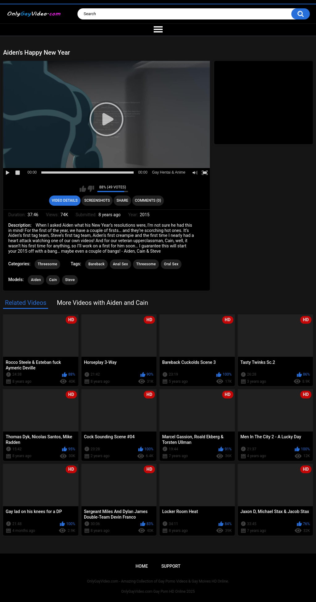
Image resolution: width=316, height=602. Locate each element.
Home (141, 566)
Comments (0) (148, 200)
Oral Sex (171, 264)
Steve (70, 280)
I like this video (83, 189)
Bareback (96, 264)
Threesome (47, 264)
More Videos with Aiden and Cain (102, 302)
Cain (53, 280)
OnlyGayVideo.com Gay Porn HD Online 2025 (158, 591)
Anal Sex (120, 264)
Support (171, 566)
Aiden (36, 280)
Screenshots (97, 200)
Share (122, 200)
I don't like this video (91, 189)
